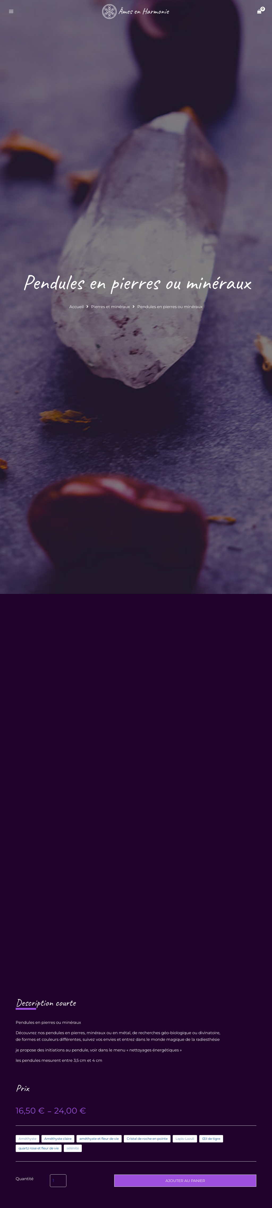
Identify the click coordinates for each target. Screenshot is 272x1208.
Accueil (76, 307)
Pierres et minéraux (110, 307)
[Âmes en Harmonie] (134, 12)
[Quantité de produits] (58, 1190)
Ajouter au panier (185, 1190)
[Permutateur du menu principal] (11, 12)
